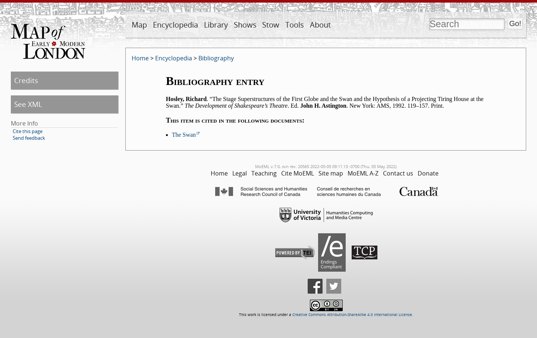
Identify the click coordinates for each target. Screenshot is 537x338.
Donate (428, 173)
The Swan (184, 135)
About (320, 25)
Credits (26, 80)
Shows (245, 25)
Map (139, 25)
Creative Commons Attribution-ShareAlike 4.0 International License (352, 314)
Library (216, 25)
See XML (28, 104)
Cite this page (28, 131)
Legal (239, 173)
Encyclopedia (175, 25)
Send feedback (29, 138)
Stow (270, 25)
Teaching (264, 173)
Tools (294, 25)
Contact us (398, 173)
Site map (330, 173)
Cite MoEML (297, 173)
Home (140, 58)
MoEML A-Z (363, 173)
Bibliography (216, 58)
